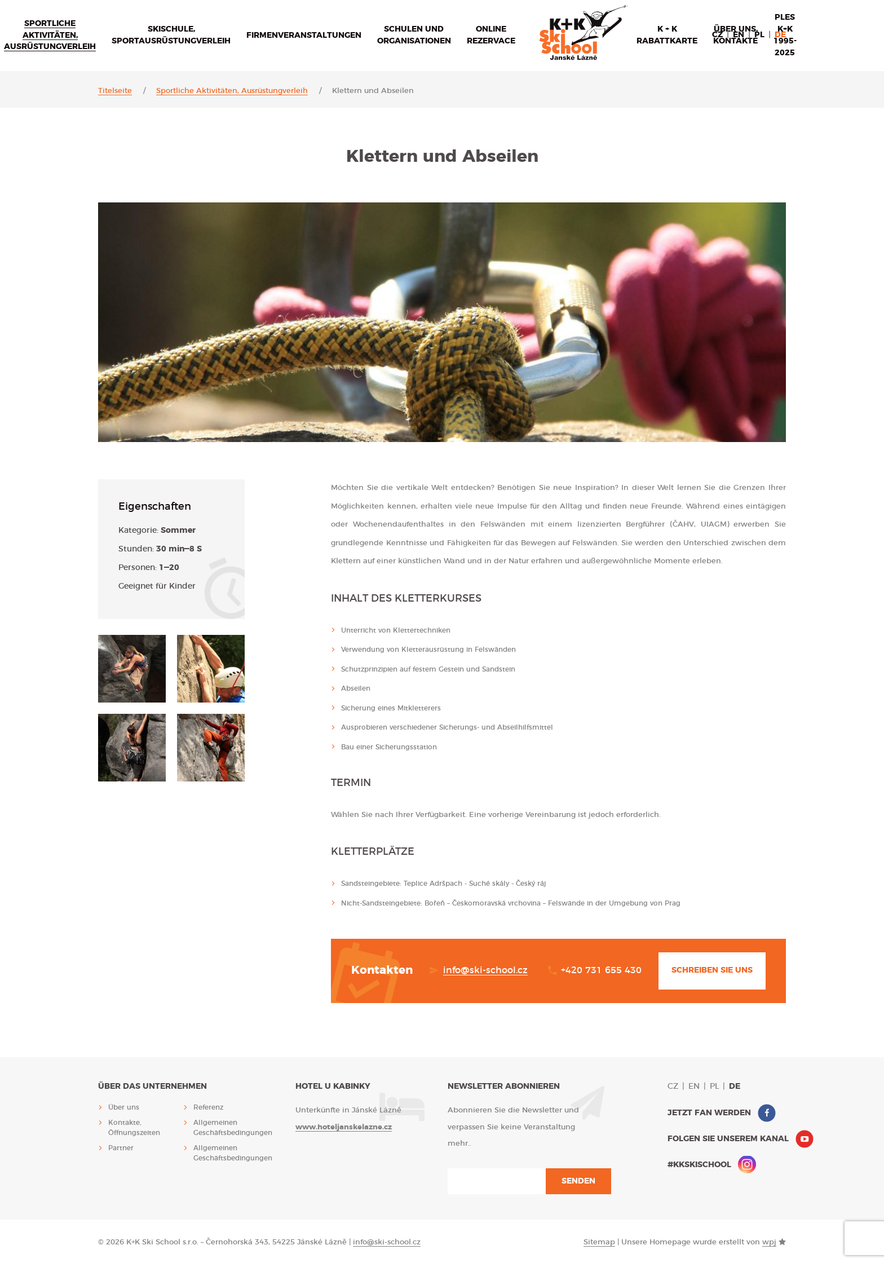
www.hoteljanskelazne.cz (343, 1127)
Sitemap (599, 1242)
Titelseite (115, 91)
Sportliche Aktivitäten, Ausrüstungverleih (50, 35)
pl (759, 35)
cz (717, 35)
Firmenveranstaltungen (303, 35)
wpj (769, 1242)
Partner (121, 1148)
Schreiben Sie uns (712, 970)
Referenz (208, 1107)
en (738, 35)
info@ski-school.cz (485, 970)
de (780, 35)
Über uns (123, 1107)
